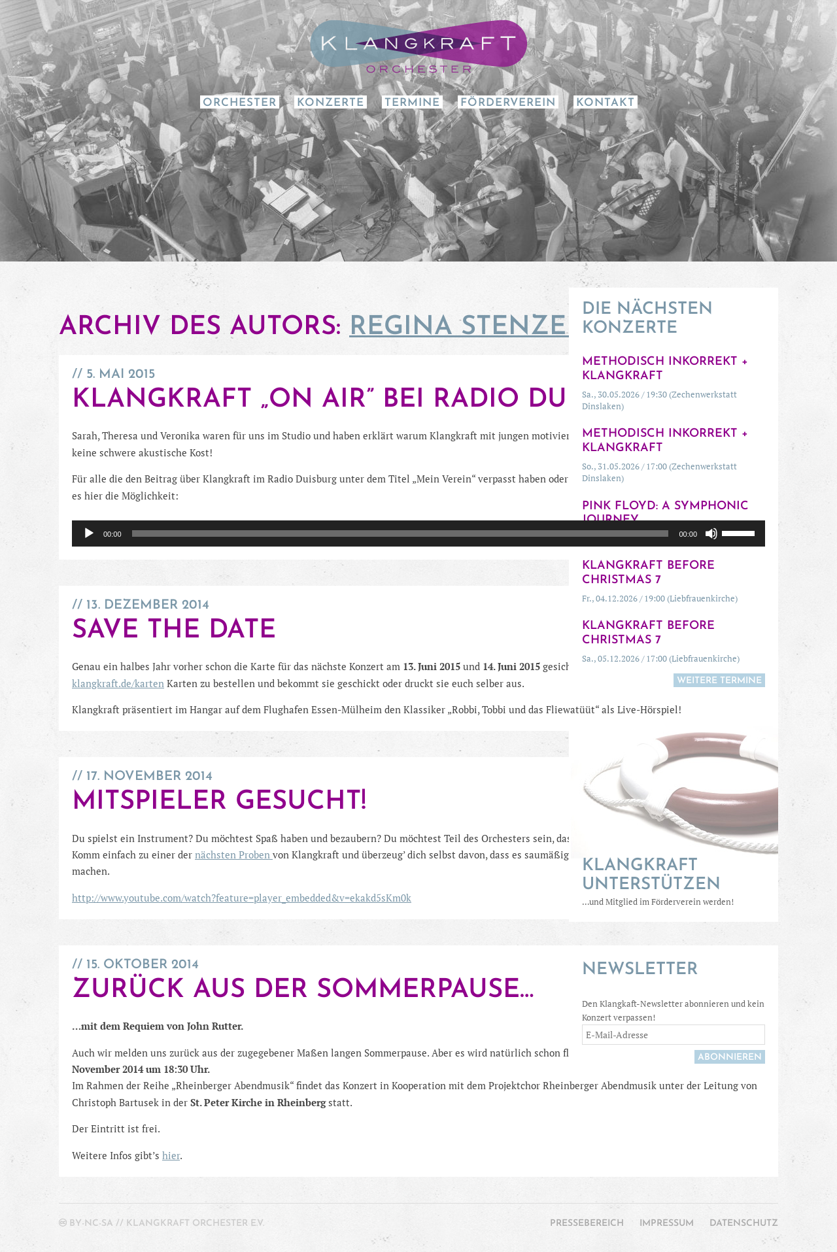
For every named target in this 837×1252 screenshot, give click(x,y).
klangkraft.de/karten (118, 683)
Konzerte (330, 103)
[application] (418, 533)
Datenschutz (743, 1223)
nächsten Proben (234, 854)
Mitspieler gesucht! (219, 802)
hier (171, 1155)
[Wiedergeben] (88, 533)
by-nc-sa (91, 1223)
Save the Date (174, 631)
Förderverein (508, 103)
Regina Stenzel (466, 327)
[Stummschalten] (711, 533)
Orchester (240, 103)
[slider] (400, 533)
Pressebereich (587, 1223)
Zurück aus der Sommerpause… (303, 990)
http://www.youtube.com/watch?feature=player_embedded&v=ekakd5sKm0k (241, 897)
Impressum (667, 1223)
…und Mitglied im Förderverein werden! (673, 882)
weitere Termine (719, 681)
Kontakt (605, 103)
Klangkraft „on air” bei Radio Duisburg (367, 400)
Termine (412, 103)
